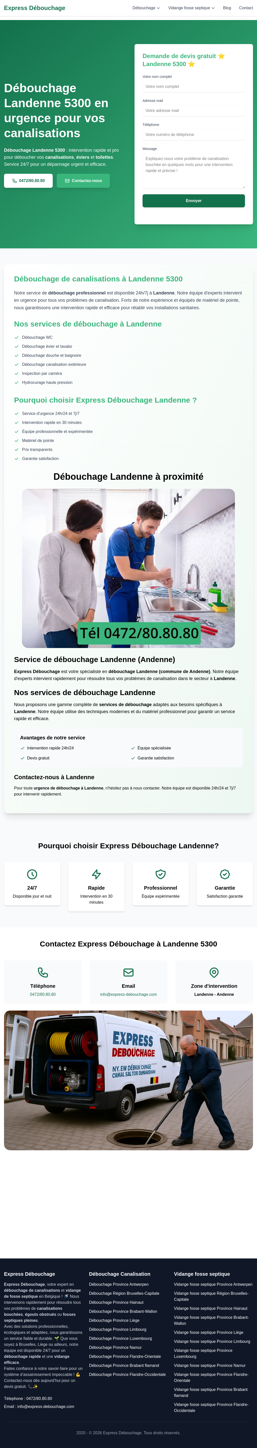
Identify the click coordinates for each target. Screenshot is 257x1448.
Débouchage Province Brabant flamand (124, 1365)
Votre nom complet (157, 77)
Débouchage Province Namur (115, 1347)
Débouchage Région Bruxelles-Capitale (124, 1293)
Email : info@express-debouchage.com (39, 1406)
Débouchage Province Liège (114, 1320)
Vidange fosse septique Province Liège (208, 1332)
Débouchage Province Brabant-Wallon (123, 1311)
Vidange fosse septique (191, 8)
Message (150, 149)
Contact (246, 8)
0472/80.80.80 (28, 180)
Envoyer (194, 201)
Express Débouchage (34, 8)
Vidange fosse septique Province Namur (209, 1365)
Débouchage (146, 8)
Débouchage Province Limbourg (118, 1329)
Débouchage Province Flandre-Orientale (125, 1356)
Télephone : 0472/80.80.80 (28, 1398)
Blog (227, 8)
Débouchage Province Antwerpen (119, 1284)
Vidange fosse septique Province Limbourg (212, 1341)
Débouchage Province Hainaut (116, 1302)
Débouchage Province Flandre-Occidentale (127, 1374)
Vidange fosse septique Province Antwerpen (213, 1284)
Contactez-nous (83, 180)
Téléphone (151, 125)
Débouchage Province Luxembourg (120, 1338)
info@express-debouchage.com (128, 994)
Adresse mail (153, 101)
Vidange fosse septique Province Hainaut (210, 1308)
